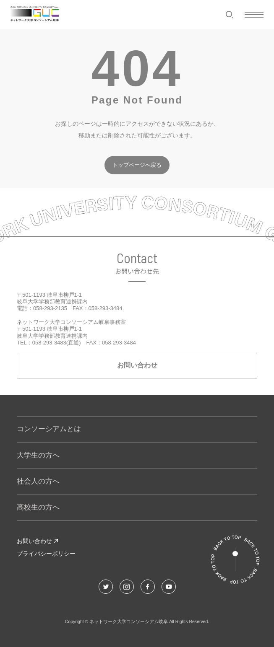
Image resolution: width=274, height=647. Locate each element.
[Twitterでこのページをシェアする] (106, 587)
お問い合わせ (137, 365)
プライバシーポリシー (46, 553)
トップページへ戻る (137, 165)
